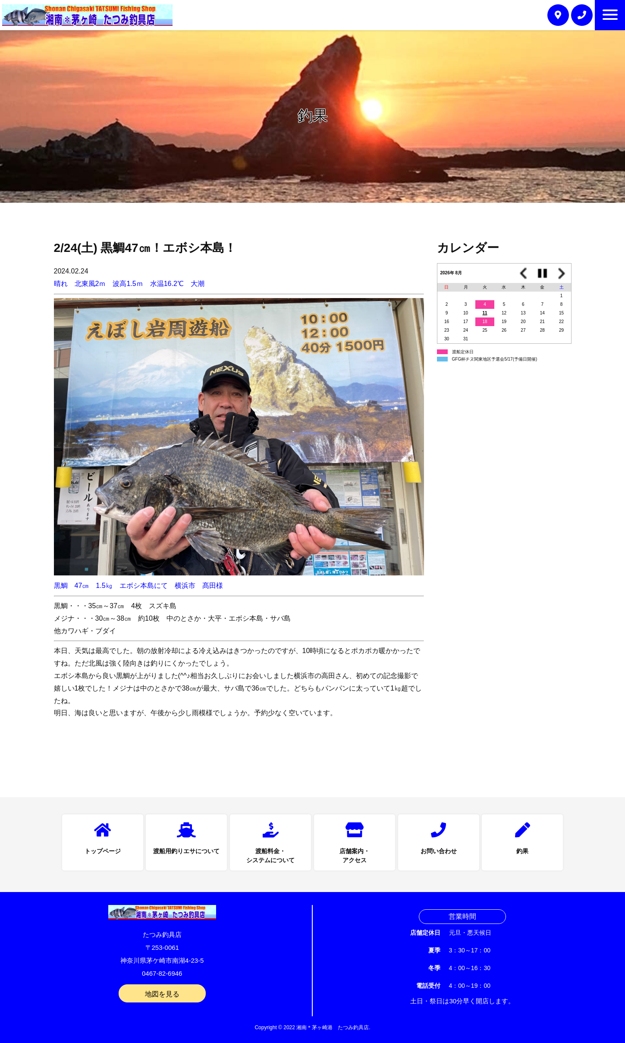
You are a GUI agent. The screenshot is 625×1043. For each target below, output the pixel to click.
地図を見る (162, 994)
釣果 (522, 851)
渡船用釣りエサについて (186, 851)
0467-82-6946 (162, 973)
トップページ (103, 851)
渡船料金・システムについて (270, 856)
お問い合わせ (439, 851)
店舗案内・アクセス (354, 856)
